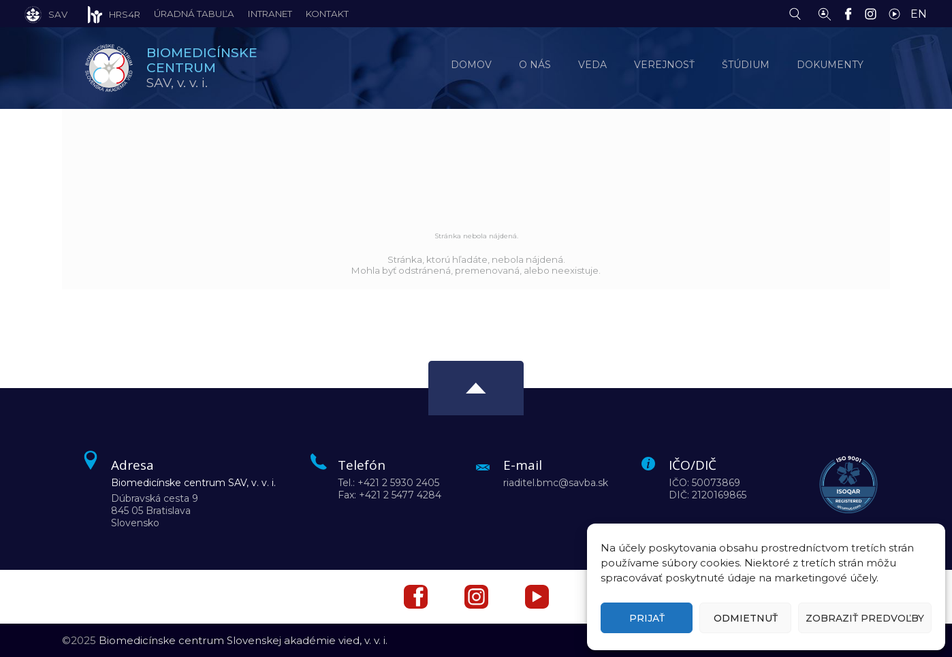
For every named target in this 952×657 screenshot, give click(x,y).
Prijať (647, 618)
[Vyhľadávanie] (798, 12)
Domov (471, 65)
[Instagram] (874, 12)
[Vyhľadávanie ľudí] (825, 12)
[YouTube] (898, 12)
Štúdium (745, 65)
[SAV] (46, 13)
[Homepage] (109, 68)
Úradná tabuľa (194, 13)
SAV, (201, 68)
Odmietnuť (746, 618)
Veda (592, 65)
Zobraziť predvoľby (865, 618)
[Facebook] (851, 12)
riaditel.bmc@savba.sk (555, 483)
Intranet (270, 13)
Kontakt (327, 13)
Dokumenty (830, 65)
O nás (535, 65)
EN (918, 13)
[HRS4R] (103, 13)
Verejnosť (664, 65)
